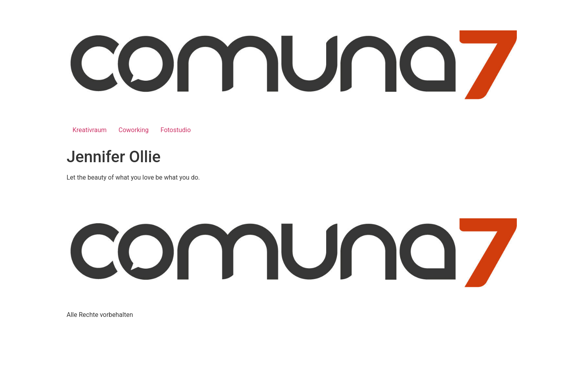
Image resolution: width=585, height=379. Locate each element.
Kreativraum (90, 130)
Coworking (134, 130)
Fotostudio (176, 130)
